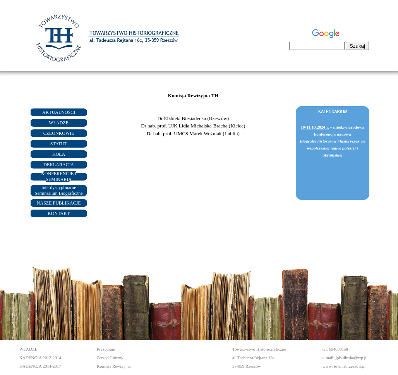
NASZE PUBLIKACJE (59, 203)
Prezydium (106, 349)
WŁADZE (59, 123)
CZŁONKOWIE (58, 133)
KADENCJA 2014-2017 (40, 366)
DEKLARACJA (58, 164)
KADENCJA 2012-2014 (40, 357)
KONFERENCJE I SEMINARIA (58, 176)
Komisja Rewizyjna (113, 366)
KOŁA (58, 154)
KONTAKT (59, 213)
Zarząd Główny (110, 357)
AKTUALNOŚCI (58, 112)
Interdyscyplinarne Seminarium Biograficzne (59, 190)
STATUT (58, 143)
